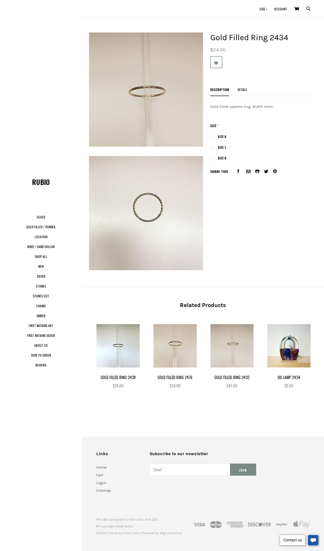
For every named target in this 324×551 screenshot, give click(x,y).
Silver (41, 276)
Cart (99, 475)
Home (101, 467)
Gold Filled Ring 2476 (175, 377)
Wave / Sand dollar (41, 246)
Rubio (41, 182)
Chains (41, 305)
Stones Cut (41, 295)
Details (242, 89)
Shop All (41, 256)
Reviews (40, 364)
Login (101, 482)
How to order (41, 355)
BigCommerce (171, 533)
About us (41, 345)
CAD (263, 8)
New (41, 266)
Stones (41, 286)
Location (41, 236)
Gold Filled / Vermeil (41, 226)
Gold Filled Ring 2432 (231, 377)
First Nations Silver (41, 335)
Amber (41, 315)
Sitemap (103, 490)
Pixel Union (131, 533)
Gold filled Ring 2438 (118, 377)
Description (219, 89)
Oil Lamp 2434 (289, 377)
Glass (41, 216)
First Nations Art (41, 325)
